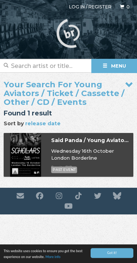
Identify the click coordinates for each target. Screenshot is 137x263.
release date (43, 123)
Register (99, 6)
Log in (77, 6)
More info (52, 257)
